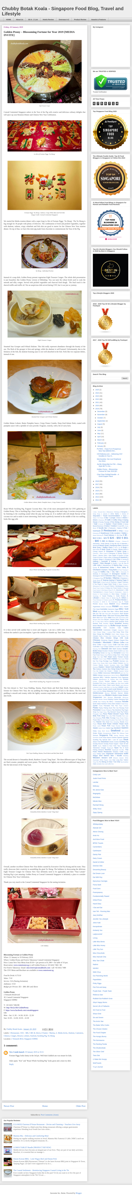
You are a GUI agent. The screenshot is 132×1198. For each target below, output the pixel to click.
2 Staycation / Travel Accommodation (110, 515)
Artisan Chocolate (106, 606)
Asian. (121, 606)
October (100, 418)
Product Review (80, 19)
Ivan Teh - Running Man (101, 911)
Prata (117, 718)
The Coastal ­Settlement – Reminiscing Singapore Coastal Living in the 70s (41, 1170)
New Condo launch (16, 1052)
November (101, 414)
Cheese (108, 634)
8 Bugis (124, 547)
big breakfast (124, 762)
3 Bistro (118, 518)
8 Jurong (124, 559)
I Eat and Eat (97, 907)
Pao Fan (114, 706)
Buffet (113, 625)
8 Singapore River (98, 578)
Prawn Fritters (124, 718)
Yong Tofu (96, 762)
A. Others (122, 598)
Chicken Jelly (116, 636)
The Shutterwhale (99, 1048)
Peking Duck (108, 708)
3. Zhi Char (119, 535)
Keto (120, 679)
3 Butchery (101, 520)
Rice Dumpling (114, 722)
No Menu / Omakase (114, 701)
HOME (8, 19)
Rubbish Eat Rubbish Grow (102, 998)
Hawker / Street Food (106, 667)
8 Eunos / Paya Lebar (104, 557)
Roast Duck (123, 724)
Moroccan (125, 697)
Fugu (110, 661)
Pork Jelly (109, 716)
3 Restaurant (14, 1033)
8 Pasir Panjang (122, 570)
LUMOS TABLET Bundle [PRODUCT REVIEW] (32, 1147)
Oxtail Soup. (124, 703)
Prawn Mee (96, 720)
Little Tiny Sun (98, 949)
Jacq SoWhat (97, 915)
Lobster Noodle (102, 689)
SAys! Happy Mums (100, 1002)
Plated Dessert (113, 714)
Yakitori (126, 760)
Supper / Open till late (121, 744)
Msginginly (97, 793)
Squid (121, 739)
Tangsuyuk (110, 748)
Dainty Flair (97, 854)
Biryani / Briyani (109, 619)
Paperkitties (97, 979)
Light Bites (107, 687)
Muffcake (95, 699)
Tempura (101, 750)
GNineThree (97, 900)
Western (96, 758)
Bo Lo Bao (96, 621)
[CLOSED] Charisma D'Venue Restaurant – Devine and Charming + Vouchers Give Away (46, 1124)
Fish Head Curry (110, 657)
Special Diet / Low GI (110, 740)
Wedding (125, 755)
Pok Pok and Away (99, 987)
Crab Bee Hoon (122, 644)
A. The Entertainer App (113, 602)
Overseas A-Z (64, 19)
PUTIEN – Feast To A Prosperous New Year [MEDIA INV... (109, 450)
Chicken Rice (98, 638)
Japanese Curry (116, 677)
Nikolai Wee (97, 801)
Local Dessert (117, 689)
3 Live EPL (120, 526)
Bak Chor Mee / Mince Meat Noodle (116, 611)
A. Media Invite (61, 1033)
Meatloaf (125, 691)
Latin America (124, 685)
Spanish (120, 737)
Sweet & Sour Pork (109, 746)
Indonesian (106, 673)
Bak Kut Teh (97, 613)
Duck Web (125, 651)
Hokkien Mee (106, 669)
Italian (95, 675)
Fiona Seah (97, 885)
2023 (97, 396)
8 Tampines (123, 578)
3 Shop (120, 531)
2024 (97, 393)
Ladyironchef (97, 934)
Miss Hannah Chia (99, 957)
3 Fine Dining (114, 522)
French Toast (102, 659)
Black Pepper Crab (122, 619)
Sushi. (100, 746)
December (101, 411)
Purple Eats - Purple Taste (102, 991)
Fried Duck (121, 659)
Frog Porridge (103, 661)
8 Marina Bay (117, 565)
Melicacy (96, 786)
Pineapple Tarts (97, 714)
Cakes (126, 628)
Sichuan (95, 735)
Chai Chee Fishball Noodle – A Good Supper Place (108, 475)
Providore (112, 720)
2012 (97, 500)
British (95, 626)
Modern (108, 695)
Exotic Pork (124, 653)
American (124, 604)
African (118, 604)
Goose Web (104, 663)
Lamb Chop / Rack (104, 685)
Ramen (99, 722)
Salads (95, 728)
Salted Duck (101, 728)
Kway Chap (106, 683)
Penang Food (123, 708)
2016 (97, 487)
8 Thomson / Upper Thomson (118, 582)
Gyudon (106, 665)
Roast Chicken (112, 724)
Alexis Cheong (98, 832)
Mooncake (117, 697)
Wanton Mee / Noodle (113, 755)
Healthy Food (119, 667)
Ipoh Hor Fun (124, 673)
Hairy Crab (119, 665)
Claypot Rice (124, 640)
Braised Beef (114, 621)
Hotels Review (48, 19)
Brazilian (105, 623)
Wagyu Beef (97, 755)
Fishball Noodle (123, 657)
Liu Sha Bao (114, 687)
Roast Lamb (97, 726)
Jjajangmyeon (103, 679)
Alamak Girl (97, 828)
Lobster (26, 1036)
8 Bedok (124, 545)
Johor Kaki (97, 923)
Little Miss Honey (99, 945)
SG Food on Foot (99, 1010)
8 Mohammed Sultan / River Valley (112, 567)
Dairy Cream (97, 858)
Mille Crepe (101, 695)
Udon (103, 754)
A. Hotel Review (119, 596)
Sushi (95, 746)
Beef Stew (96, 617)
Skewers (121, 735)
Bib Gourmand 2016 (122, 617)
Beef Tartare (104, 617)
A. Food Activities (103, 594)
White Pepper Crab (106, 760)
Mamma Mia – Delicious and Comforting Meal (30, 1136)
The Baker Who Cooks (101, 1025)
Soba (126, 735)
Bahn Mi (100, 611)
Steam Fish (96, 742)
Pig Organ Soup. (102, 712)
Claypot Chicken (113, 640)
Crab (114, 644)
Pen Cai (115, 708)
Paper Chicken (123, 705)
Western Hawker (118, 758)
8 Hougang (107, 559)
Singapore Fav (106, 735)
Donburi (119, 649)
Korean (125, 679)
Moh (105, 697)
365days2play (98, 824)
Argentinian (96, 606)
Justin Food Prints (99, 778)
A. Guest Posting (106, 596)
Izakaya (100, 675)
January (100, 446)
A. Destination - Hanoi (120, 592)
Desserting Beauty (99, 870)
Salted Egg (109, 728)
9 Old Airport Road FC (107, 590)
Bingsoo (95, 619)
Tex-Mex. (121, 749)
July (99, 427)
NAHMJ (95, 968)
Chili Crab (124, 638)
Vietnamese (119, 754)
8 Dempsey (111, 553)
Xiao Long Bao (117, 760)
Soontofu (95, 737)
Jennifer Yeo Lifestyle (100, 919)
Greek (110, 663)
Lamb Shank (115, 685)
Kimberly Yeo (97, 930)
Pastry (101, 708)
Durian (103, 653)
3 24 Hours (100, 518)
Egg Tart (110, 653)
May (99, 433)
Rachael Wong (98, 805)
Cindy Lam (97, 774)
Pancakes (107, 706)
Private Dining (105, 720)
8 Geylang (115, 557)
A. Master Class (104, 598)
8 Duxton (120, 555)
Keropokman (97, 926)
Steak (125, 739)
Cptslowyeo (97, 851)
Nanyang (122, 699)
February (100, 443)
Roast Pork (106, 726)
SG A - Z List (33, 19)
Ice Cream (100, 671)
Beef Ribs (124, 615)
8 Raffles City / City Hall (108, 572)
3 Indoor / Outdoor (110, 526)
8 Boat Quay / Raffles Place (110, 546)
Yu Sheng (51, 1036)
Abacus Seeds (103, 604)
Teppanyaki (115, 749)
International (115, 673)
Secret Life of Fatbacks (101, 1006)
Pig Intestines (116, 710)
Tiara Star (96, 1055)
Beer (110, 617)
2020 (97, 405)
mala (94, 764)
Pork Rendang (97, 718)
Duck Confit (118, 651)
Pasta (95, 708)
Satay (95, 731)
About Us (19, 19)
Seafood (33, 1036)
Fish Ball (100, 657)
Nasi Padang (102, 701)
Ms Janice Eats (98, 790)
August (100, 424)
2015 (97, 491)
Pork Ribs (105, 718)
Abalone (71, 1033)
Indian (100, 673)
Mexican (107, 693)
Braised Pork (97, 623)
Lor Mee (125, 689)
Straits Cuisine (114, 742)
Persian (103, 710)
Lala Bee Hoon (119, 683)
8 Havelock (123, 557)
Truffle (121, 752)
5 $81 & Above (35, 1033)
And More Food (98, 839)
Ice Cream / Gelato (111, 671)
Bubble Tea (106, 625)
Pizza (105, 714)
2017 (97, 484)
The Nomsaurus (98, 1040)
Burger (118, 626)
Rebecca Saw (98, 995)
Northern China (106, 704)
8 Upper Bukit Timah (109, 584)
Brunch (100, 626)
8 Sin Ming (125, 576)
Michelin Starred (117, 693)
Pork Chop (101, 716)
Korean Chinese (98, 681)
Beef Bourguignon (113, 613)
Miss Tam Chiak (98, 961)
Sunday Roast (108, 744)
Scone (108, 731)
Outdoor (118, 704)
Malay (104, 691)
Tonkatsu (115, 752)
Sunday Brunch (98, 744)
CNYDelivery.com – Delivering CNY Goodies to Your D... (109, 455)
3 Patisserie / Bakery (115, 528)
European (117, 653)
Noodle (125, 701)
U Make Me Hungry (100, 1059)
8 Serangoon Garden (118, 574)
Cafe (119, 628)
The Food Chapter (99, 1033)
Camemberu (97, 847)
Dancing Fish (97, 649)
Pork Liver (125, 716)
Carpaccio (121, 630)
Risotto (122, 722)
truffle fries (111, 764)
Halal (126, 665)
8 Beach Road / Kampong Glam (109, 545)
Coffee (122, 642)
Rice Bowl (105, 722)
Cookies (109, 644)
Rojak (113, 726)
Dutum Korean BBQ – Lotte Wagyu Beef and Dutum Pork (35, 1159)
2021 (97, 402)
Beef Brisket (124, 613)
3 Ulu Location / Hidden (118, 533)
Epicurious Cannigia (100, 881)
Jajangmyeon (107, 675)
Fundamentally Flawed (101, 896)
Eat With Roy (97, 877)
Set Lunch (125, 731)
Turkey (99, 754)
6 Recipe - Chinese (121, 541)
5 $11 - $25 (102, 538)
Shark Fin (115, 733)
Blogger (79, 1193)
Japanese (124, 675)
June (99, 430)
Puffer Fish (121, 720)
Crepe (102, 646)
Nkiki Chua (97, 972)
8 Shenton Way (110, 576)
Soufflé (101, 737)
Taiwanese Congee (99, 748)
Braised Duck (123, 621)
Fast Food (96, 655)
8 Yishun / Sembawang (115, 586)
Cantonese (79, 1033)
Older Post (80, 1106)
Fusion (116, 661)
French (95, 659)
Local (110, 689)
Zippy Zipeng (97, 812)
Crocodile (117, 646)
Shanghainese (107, 733)
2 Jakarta (104, 514)
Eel (106, 653)
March (99, 440)
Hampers (95, 667)
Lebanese (96, 687)
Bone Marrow (105, 621)
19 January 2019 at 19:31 (34, 1052)
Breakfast (118, 623)
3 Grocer (100, 524)
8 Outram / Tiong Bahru (109, 570)
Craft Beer (96, 646)
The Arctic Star (98, 1021)
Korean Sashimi (123, 681)
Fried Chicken (112, 659)
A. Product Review (120, 600)
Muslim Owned (103, 699)
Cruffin (122, 646)
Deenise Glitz (97, 866)
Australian (103, 609)
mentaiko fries (100, 764)
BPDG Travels (98, 843)
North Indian (97, 704)
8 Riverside (123, 572)
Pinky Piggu (97, 983)
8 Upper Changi (122, 584)
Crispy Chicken (109, 646)
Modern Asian (117, 695)
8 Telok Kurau (105, 582)
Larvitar (95, 782)
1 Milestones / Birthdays (113, 512)
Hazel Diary (97, 904)
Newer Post (9, 1106)
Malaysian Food (112, 691)
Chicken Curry (97, 636)
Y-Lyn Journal (98, 1067)
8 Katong (112, 561)
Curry (126, 646)
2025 (97, 390)
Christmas (104, 640)
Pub (116, 720)
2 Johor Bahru (113, 514)
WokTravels (97, 1063)
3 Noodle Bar (102, 528)
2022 (97, 399)
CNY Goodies (109, 628)
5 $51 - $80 (24, 1033)
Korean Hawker (110, 681)
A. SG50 (102, 602)
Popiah (122, 714)
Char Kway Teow (118, 632)
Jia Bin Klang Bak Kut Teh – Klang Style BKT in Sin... (109, 465)
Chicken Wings (112, 638)
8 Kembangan (122, 561)
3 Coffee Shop (116, 520)
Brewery (125, 623)
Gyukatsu (112, 665)
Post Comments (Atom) (49, 1115)
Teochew (108, 750)
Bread (111, 623)
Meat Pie (120, 691)
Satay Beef (101, 731)
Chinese (7, 1036)
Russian (118, 726)
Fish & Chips (112, 655)
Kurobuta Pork (97, 683)
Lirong (95, 938)
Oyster (95, 706)
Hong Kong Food (117, 669)
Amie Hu (96, 835)
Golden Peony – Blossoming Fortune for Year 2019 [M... (107, 470)
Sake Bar (125, 726)
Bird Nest (101, 619)
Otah (113, 704)
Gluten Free (96, 663)
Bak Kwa (105, 613)
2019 (97, 409)
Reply (11, 1064)
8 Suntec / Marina (48, 1033)
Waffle (126, 754)
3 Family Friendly (103, 522)
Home (45, 1106)
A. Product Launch (107, 600)
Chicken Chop (124, 634)
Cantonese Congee (110, 630)
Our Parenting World (100, 976)
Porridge (113, 718)
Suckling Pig (42, 1036)
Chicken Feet (107, 636)
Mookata (110, 697)
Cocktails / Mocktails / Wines (106, 642)
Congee (13, 1036)
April (99, 437)
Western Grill (107, 758)
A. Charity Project (107, 592)
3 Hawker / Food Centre (113, 524)
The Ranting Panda (100, 1044)
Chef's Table (115, 634)
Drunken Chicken (108, 651)
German (122, 661)
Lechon (101, 687)
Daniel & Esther (98, 862)
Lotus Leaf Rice (97, 691)
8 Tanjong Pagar (121, 580)
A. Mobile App (114, 598)
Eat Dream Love (99, 873)
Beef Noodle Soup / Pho (102, 615)
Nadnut (95, 964)
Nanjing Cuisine (113, 699)
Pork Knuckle (117, 716)
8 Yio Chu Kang (103, 586)
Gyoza (101, 665)
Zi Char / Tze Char (113, 762)
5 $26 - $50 (114, 537)
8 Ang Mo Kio (114, 543)
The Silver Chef (98, 1052)
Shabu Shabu (97, 733)
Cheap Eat (100, 634)
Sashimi (124, 728)
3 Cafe (108, 520)
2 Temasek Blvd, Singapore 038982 (24, 1039)
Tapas (116, 748)
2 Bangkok (123, 512)
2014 (97, 494)
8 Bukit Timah (105, 549)
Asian (115, 606)
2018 (97, 481)
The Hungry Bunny (99, 1036)
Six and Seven (98, 1017)
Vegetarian (110, 754)
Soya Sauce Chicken (110, 737)
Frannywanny (98, 892)
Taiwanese (124, 746)
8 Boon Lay (117, 547)
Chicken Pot (124, 636)
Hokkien (98, 669)
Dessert (20, 1036)
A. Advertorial (118, 590)
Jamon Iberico (115, 675)
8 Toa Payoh (97, 584)
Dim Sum (112, 649)
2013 (97, 497)
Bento (114, 617)
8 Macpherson (106, 565)
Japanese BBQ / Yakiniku (101, 677)
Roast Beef (101, 724)
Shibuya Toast (124, 733)
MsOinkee (96, 797)
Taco (119, 746)
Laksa (112, 683)
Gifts (127, 661)
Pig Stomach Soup (113, 712)
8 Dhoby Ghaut (121, 553)
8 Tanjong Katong (107, 580)
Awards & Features (98, 19)
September (101, 421)
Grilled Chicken (118, 663)
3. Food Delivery (108, 535)
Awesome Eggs (113, 609)
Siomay (116, 735)
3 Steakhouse (104, 533)
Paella (100, 705)
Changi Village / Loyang (104, 632)
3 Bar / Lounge (109, 518)
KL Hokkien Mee (113, 679)
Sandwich (117, 728)
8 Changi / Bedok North (119, 549)
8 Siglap (119, 576)
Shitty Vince (97, 809)
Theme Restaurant (105, 752)
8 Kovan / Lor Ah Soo (119, 563)
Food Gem (97, 888)
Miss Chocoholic (99, 953)
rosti (106, 764)
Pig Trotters (124, 712)
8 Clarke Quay (120, 551)
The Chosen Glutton (100, 1029)
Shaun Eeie (97, 1014)
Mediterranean (98, 693)
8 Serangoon (103, 574)
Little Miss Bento (99, 942)
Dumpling (96, 653)
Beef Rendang (116, 615)
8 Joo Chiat (116, 559)
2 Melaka (123, 514)
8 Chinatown (109, 551)
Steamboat (105, 742)
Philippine (109, 710)
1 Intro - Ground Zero (99, 512)
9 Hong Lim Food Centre (113, 588)
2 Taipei (124, 516)
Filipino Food (104, 655)
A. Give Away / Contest (117, 594)
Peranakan (97, 710)
